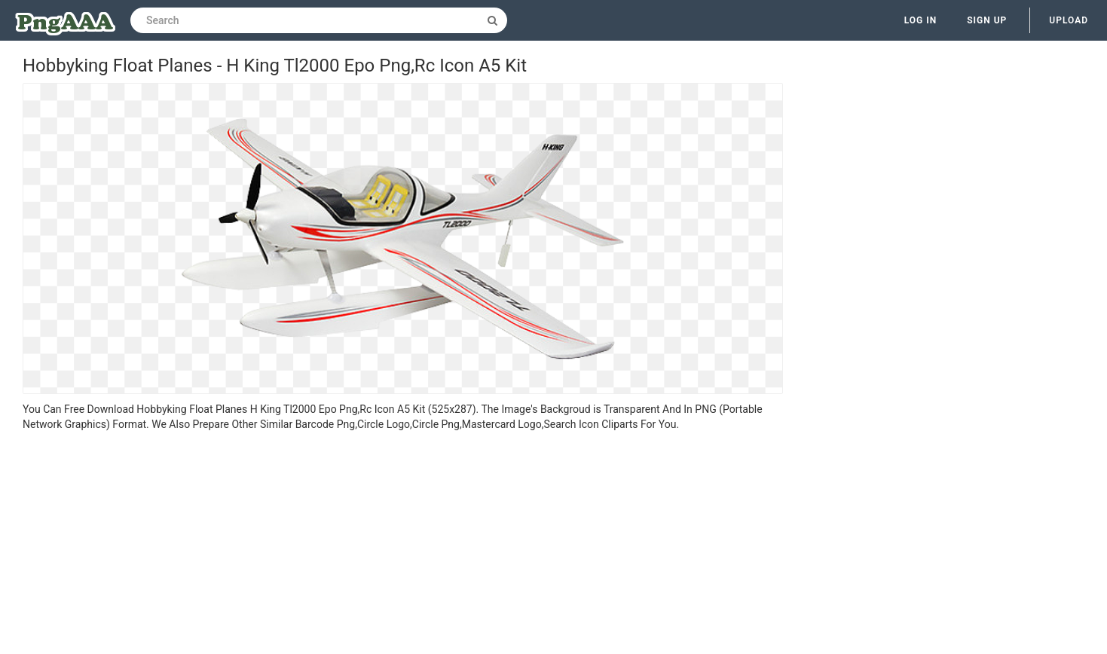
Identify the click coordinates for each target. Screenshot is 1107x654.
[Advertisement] (403, 544)
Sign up (987, 20)
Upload (1068, 20)
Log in (920, 20)
